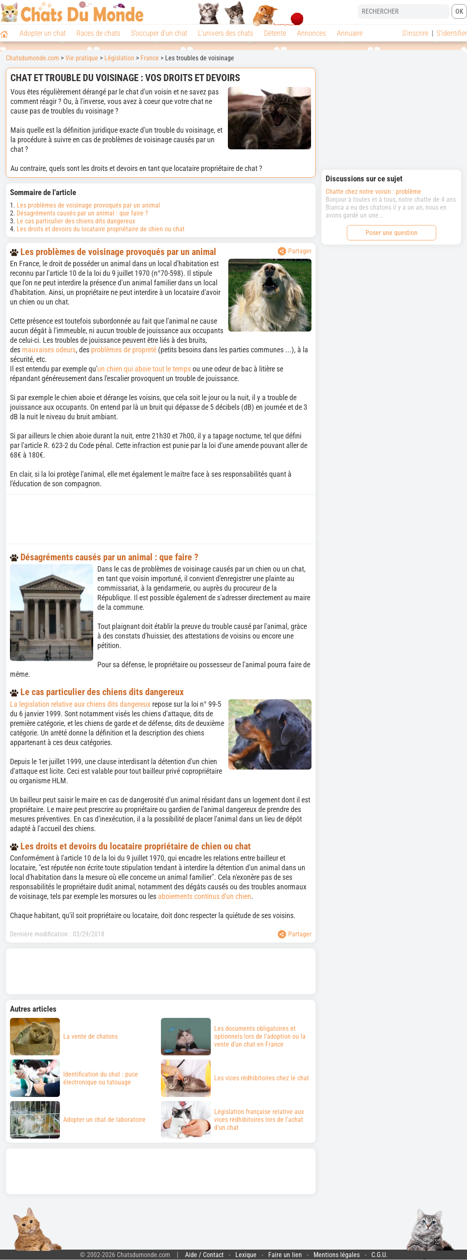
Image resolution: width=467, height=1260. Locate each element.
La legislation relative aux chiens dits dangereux (80, 704)
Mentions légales (337, 1255)
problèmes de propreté (124, 349)
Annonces (311, 33)
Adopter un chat (43, 33)
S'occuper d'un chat (159, 33)
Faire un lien (285, 1255)
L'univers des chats (225, 33)
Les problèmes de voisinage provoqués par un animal (88, 205)
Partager (294, 251)
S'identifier (452, 33)
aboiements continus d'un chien (204, 896)
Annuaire (350, 33)
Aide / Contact (204, 1255)
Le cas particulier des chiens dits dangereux (76, 221)
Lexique (246, 1255)
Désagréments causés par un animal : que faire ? (82, 213)
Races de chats (98, 33)
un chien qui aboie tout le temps (144, 368)
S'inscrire (415, 33)
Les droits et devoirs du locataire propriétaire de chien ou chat (101, 229)
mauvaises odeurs (49, 349)
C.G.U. (379, 1255)
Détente (275, 33)
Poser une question (392, 233)
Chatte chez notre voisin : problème (373, 192)
